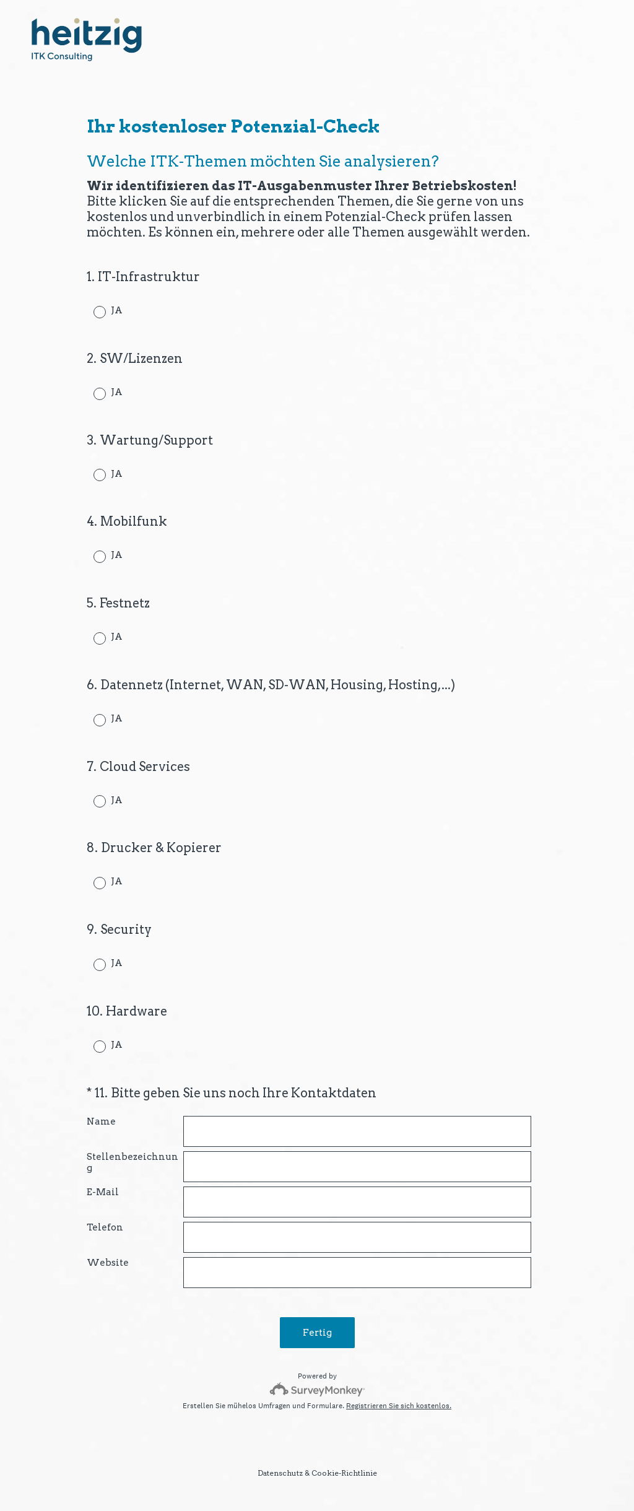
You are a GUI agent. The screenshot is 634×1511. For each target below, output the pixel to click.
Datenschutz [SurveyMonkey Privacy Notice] (280, 1473)
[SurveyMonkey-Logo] (317, 1389)
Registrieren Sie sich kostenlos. (398, 1406)
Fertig (317, 1332)
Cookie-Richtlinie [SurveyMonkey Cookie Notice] (344, 1473)
